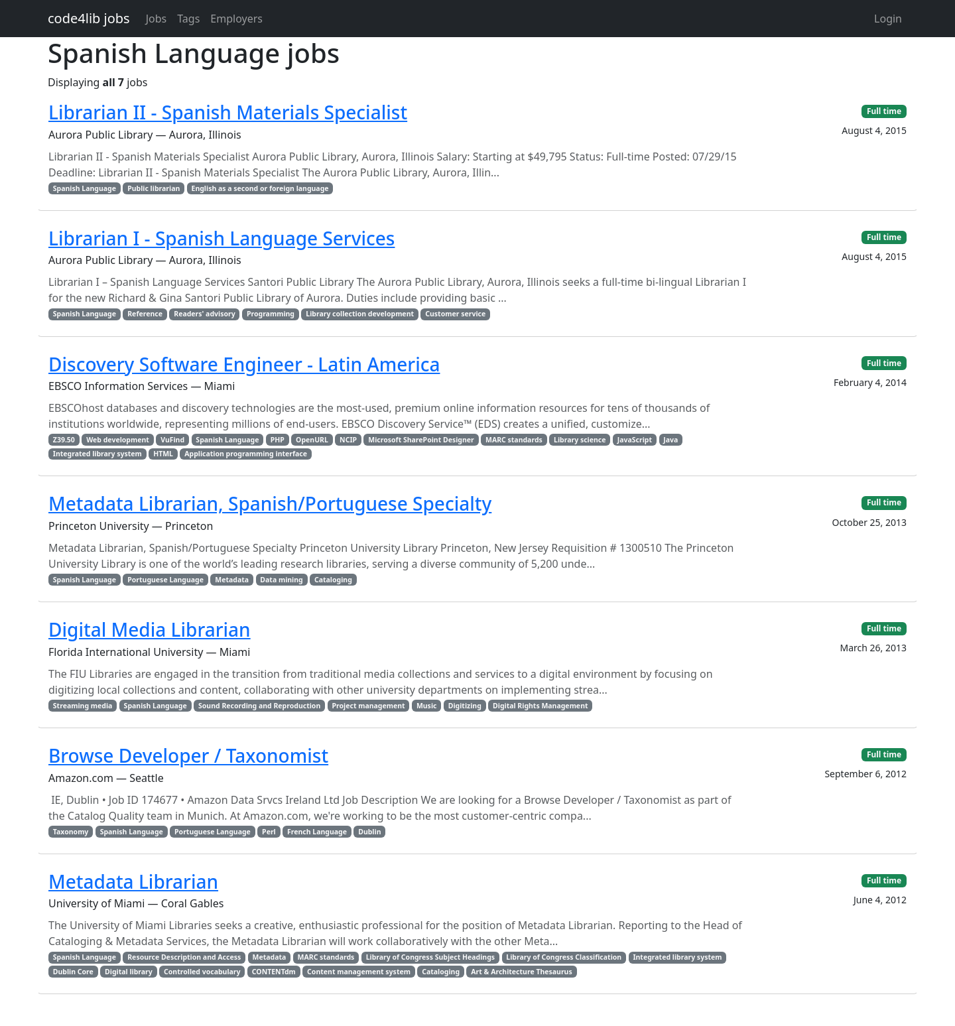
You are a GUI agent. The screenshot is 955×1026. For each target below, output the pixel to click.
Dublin (369, 831)
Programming (270, 313)
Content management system (359, 971)
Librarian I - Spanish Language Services (221, 238)
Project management (368, 705)
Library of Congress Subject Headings (430, 957)
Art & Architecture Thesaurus (521, 971)
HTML (163, 453)
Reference (144, 313)
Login (888, 18)
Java (670, 439)
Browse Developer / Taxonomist (188, 755)
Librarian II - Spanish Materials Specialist (227, 112)
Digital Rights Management (540, 705)
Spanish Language (84, 188)
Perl (269, 831)
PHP (278, 439)
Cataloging (333, 579)
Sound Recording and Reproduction (259, 705)
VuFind (172, 439)
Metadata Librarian (133, 881)
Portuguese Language (165, 579)
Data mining (281, 579)
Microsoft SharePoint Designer (421, 439)
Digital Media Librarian (149, 629)
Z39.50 (64, 439)
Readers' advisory (204, 313)
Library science (579, 439)
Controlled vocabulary (202, 971)
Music (426, 705)
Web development (117, 439)
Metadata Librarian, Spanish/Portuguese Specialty (269, 503)
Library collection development (360, 313)
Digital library (129, 971)
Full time (884, 111)
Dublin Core (73, 971)
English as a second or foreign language (260, 188)
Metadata (232, 579)
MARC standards (513, 439)
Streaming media (83, 705)
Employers (236, 18)
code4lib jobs (89, 18)
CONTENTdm (274, 971)
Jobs (156, 18)
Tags (188, 18)
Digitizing (464, 705)
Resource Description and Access (184, 957)
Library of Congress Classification (563, 957)
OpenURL (312, 439)
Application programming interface (245, 453)
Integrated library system (97, 453)
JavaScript (634, 439)
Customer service (455, 313)
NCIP (348, 439)
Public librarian (153, 188)
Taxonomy (71, 831)
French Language (317, 831)
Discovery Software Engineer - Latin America (244, 364)
